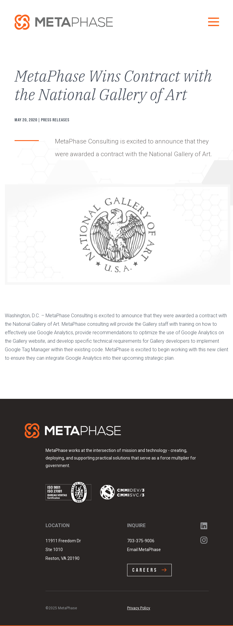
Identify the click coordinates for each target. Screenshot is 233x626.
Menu (215, 18)
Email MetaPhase (144, 549)
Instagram (204, 540)
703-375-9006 (140, 540)
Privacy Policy (138, 608)
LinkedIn (204, 526)
